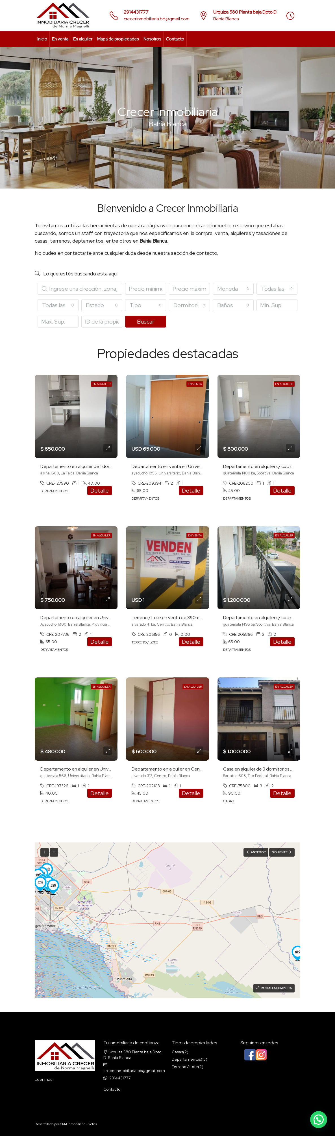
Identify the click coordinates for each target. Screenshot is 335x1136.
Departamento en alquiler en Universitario (82, 618)
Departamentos (186, 1059)
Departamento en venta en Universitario (172, 466)
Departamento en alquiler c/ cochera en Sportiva (272, 466)
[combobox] (233, 289)
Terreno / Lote (185, 1066)
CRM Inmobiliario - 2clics (78, 1124)
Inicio (42, 39)
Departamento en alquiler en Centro (168, 769)
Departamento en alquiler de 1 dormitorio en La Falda (93, 466)
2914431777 (136, 12)
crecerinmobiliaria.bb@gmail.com (157, 19)
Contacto (175, 39)
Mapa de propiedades (118, 39)
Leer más (43, 1079)
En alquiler (82, 39)
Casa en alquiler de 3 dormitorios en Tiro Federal (271, 769)
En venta (60, 39)
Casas (177, 1051)
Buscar (145, 321)
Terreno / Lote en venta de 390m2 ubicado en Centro (186, 618)
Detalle (99, 490)
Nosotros (152, 39)
